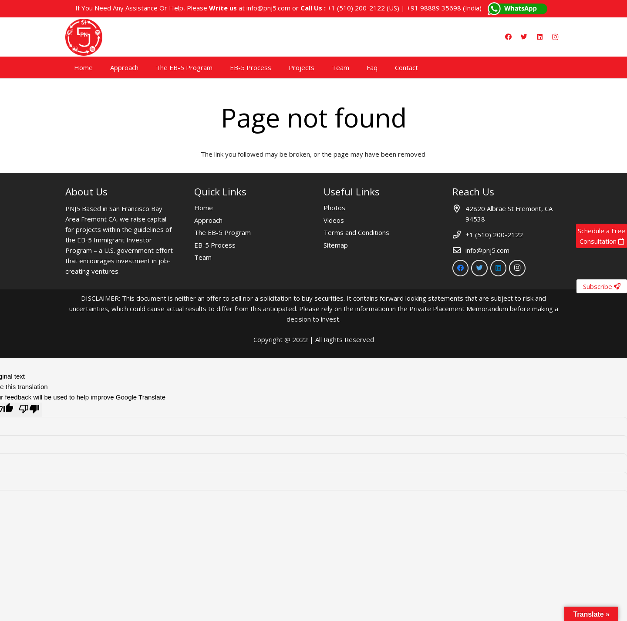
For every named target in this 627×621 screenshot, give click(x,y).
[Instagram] (555, 37)
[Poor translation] (29, 410)
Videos (334, 220)
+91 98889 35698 (434, 7)
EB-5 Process (215, 245)
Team (203, 257)
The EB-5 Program (222, 232)
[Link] (83, 37)
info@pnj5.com (268, 7)
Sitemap (336, 245)
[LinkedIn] (539, 37)
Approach (208, 220)
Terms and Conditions (356, 232)
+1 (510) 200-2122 (356, 7)
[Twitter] (523, 37)
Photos (334, 207)
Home (203, 207)
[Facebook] (508, 37)
